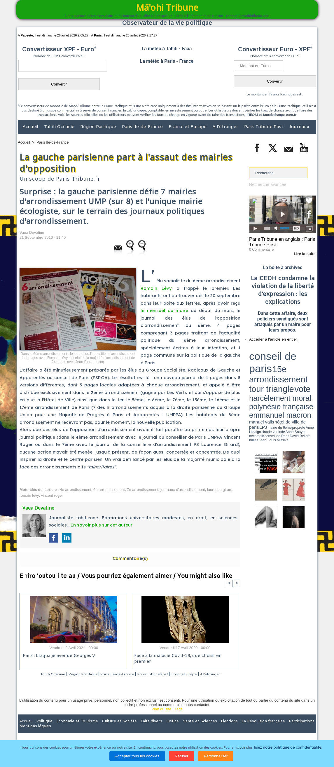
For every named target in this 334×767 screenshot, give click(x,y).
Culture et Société (109, 729)
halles (275, 371)
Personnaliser (216, 756)
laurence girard (219, 489)
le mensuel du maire (164, 310)
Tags (178, 717)
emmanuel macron (264, 365)
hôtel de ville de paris (304, 365)
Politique (41, 729)
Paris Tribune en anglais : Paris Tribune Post (279, 241)
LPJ (251, 368)
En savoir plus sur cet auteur (101, 525)
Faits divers (137, 729)
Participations (271, 729)
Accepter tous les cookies (137, 756)
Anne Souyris (301, 368)
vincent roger (52, 495)
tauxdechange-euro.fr (279, 114)
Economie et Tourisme (71, 729)
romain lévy (29, 495)
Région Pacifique (98, 127)
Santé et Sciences (179, 729)
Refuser (181, 756)
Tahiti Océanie (60, 127)
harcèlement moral (264, 360)
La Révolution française (236, 729)
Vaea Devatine (32, 232)
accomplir (310, 368)
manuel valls (287, 365)
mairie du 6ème (259, 368)
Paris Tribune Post (264, 127)
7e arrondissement (142, 489)
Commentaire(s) (130, 558)
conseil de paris (267, 350)
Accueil (30, 127)
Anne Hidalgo (278, 368)
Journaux (299, 127)
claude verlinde (289, 368)
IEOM (253, 114)
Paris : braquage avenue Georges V (58, 656)
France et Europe (188, 127)
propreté (269, 368)
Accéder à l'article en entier (268, 337)
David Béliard (267, 371)
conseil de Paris (255, 371)
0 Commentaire (260, 248)
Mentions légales (300, 729)
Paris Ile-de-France (143, 127)
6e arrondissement (109, 489)
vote (306, 356)
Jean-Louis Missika (285, 371)
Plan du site (161, 717)
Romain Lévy (156, 288)
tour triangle (290, 356)
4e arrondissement (75, 489)
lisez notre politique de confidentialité (288, 747)
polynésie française (297, 360)
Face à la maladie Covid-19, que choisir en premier (184, 656)
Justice (155, 729)
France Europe (208, 674)
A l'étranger (225, 127)
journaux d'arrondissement (182, 489)
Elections (205, 729)
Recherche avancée (266, 184)
